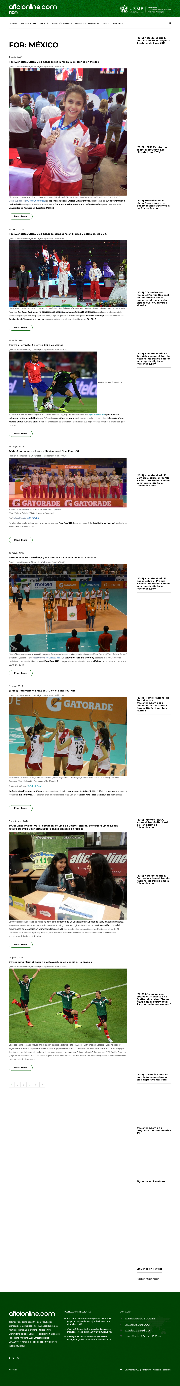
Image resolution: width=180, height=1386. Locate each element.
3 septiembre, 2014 (18, 821)
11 (36, 1084)
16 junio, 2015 (16, 340)
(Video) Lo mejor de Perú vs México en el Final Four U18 (44, 451)
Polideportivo (28, 23)
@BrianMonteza (97, 414)
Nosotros (118, 23)
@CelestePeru (53, 657)
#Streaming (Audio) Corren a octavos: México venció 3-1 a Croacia (50, 962)
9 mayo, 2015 (16, 686)
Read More (21, 216)
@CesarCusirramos (35, 200)
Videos (105, 23)
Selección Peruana (62, 23)
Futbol (14, 23)
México (50, 208)
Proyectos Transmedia (87, 23)
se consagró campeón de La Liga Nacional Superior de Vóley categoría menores (83, 921)
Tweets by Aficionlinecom (148, 1279)
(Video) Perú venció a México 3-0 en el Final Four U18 (42, 690)
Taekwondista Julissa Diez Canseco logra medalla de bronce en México (54, 62)
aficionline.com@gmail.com (137, 1330)
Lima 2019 (43, 23)
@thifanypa (33, 518)
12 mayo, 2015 (16, 553)
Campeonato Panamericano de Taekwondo (77, 204)
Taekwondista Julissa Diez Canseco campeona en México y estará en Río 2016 (58, 234)
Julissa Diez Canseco (79, 200)
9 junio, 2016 (15, 57)
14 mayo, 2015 (16, 446)
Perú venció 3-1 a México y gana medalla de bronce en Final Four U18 (52, 557)
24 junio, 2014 (16, 957)
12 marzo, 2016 (17, 229)
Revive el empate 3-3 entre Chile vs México (36, 345)
